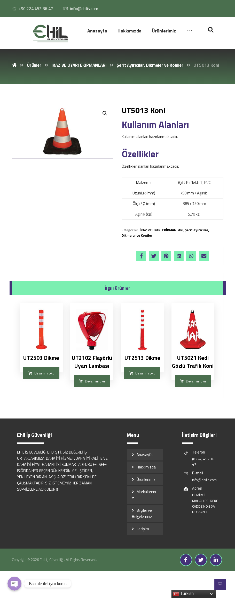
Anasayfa (145, 455)
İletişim (143, 529)
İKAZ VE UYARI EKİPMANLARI (161, 230)
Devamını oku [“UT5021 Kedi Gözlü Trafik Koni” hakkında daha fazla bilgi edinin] (196, 381)
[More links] (189, 31)
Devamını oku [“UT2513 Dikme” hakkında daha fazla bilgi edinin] (145, 373)
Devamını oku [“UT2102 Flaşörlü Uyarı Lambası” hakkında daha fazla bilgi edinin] (95, 381)
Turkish (183, 594)
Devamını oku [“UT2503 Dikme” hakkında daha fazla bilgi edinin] (44, 373)
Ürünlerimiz (146, 480)
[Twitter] (201, 560)
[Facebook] (186, 560)
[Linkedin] (216, 560)
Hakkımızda (146, 467)
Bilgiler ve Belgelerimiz (142, 514)
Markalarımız (144, 495)
